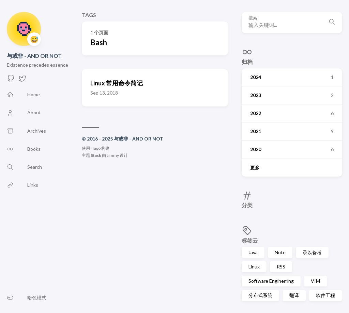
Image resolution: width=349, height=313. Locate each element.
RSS (281, 266)
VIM (315, 281)
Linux (254, 266)
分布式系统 (260, 295)
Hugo (96, 148)
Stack (96, 155)
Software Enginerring (271, 281)
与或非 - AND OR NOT (34, 55)
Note (280, 252)
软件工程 (325, 295)
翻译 (294, 295)
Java (253, 252)
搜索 (252, 17)
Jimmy (113, 155)
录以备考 (312, 252)
